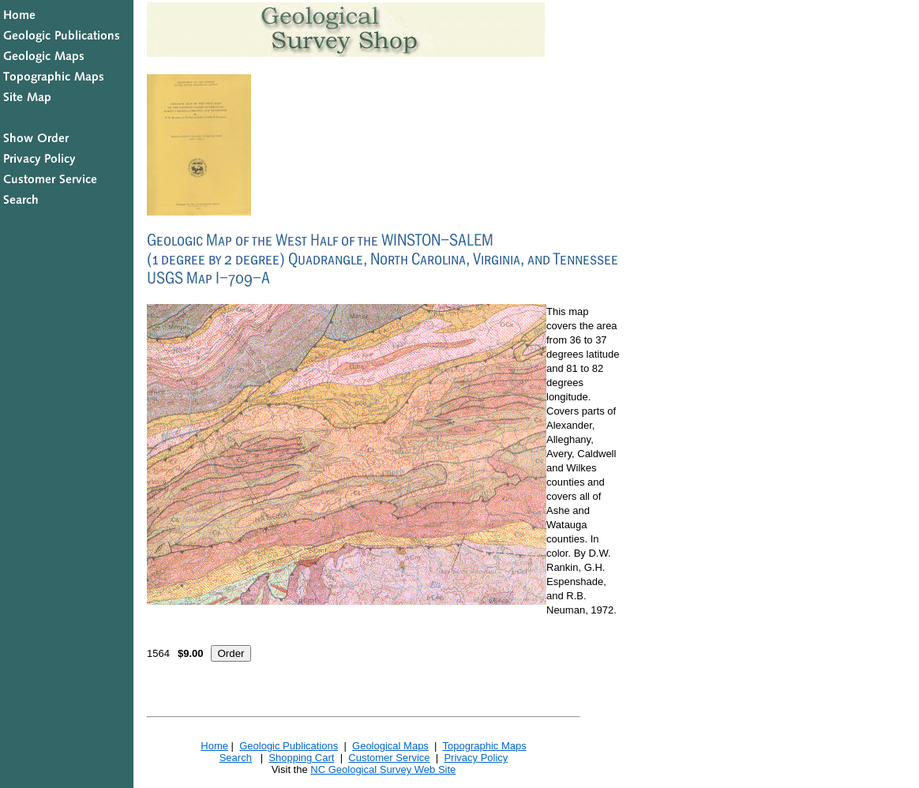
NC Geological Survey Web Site (383, 769)
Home (214, 746)
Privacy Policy (476, 758)
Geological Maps (390, 746)
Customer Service (388, 758)
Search (235, 758)
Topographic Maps (484, 746)
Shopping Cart (301, 758)
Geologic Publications (288, 746)
